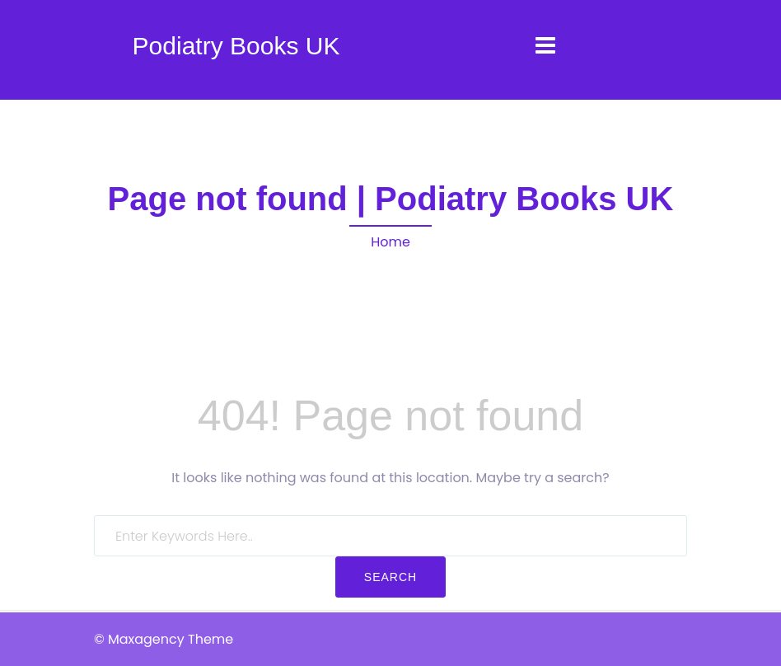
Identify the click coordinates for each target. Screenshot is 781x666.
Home (390, 241)
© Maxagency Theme (163, 639)
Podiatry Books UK (236, 45)
